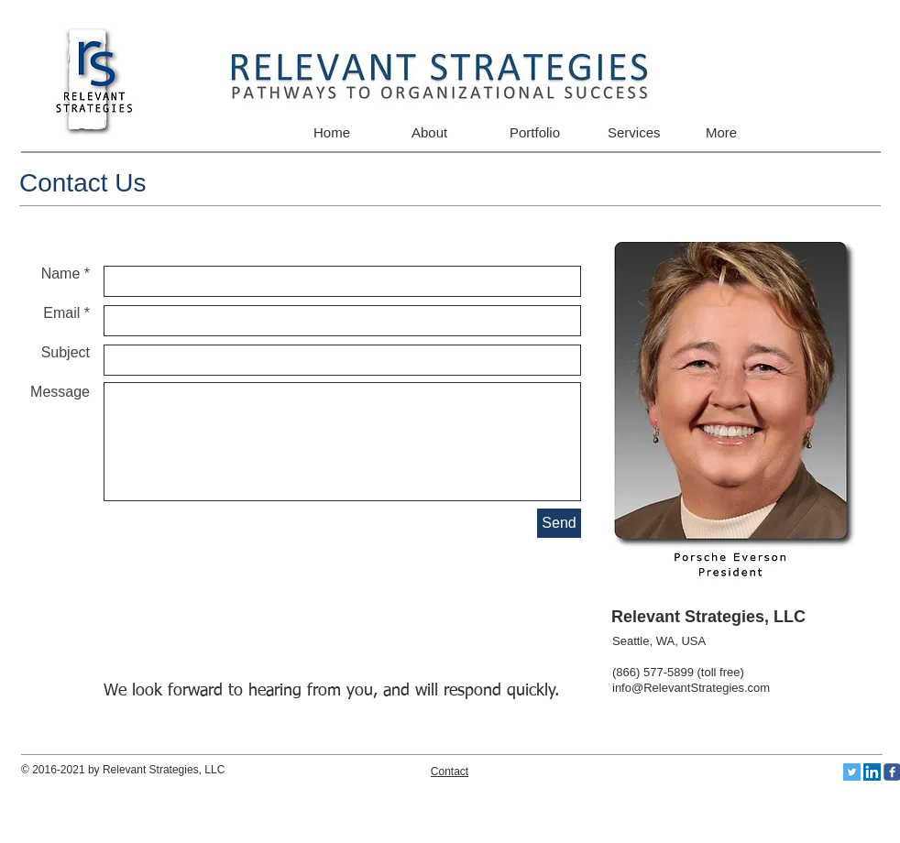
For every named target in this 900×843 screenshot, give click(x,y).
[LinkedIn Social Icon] (872, 772)
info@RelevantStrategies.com (691, 688)
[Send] (559, 523)
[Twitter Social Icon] (852, 772)
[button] (543, 132)
